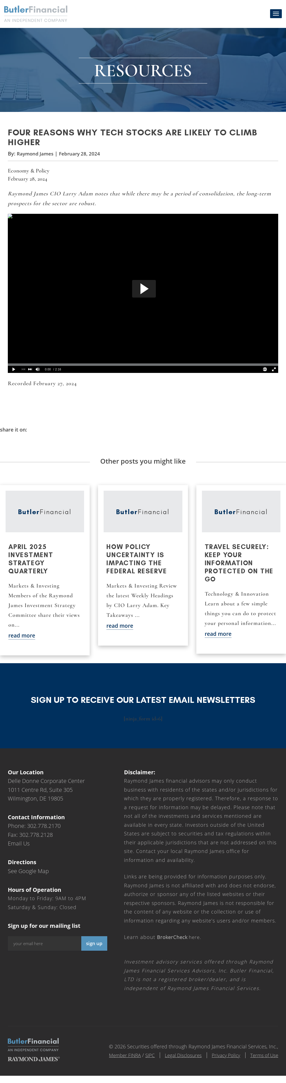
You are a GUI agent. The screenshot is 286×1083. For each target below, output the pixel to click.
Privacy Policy (222, 1062)
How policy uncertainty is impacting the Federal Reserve (137, 566)
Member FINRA (114, 1062)
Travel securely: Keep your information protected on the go (240, 570)
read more (22, 642)
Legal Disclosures (176, 1062)
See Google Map (28, 878)
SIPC (141, 1062)
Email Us (19, 851)
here (180, 944)
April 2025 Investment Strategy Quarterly (31, 566)
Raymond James (36, 159)
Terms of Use (263, 1062)
